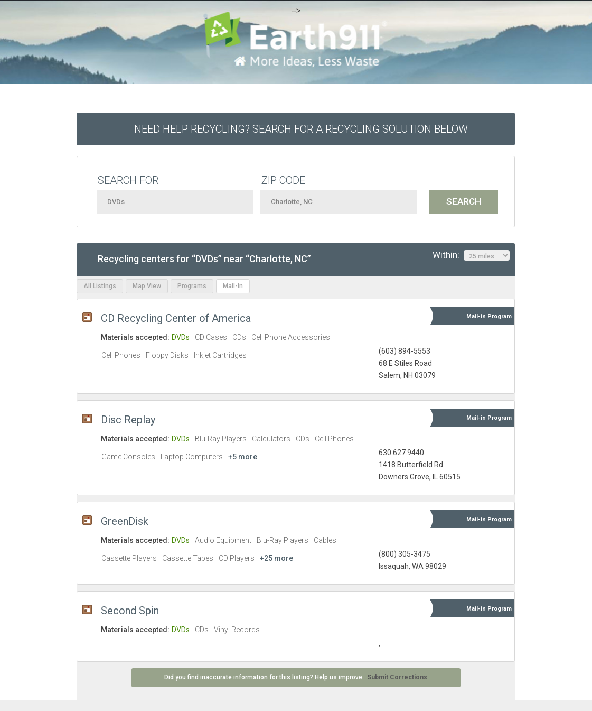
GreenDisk (124, 521)
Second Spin (130, 610)
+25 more (276, 558)
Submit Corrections (397, 677)
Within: (471, 255)
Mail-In (233, 286)
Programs (191, 286)
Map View (147, 286)
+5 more (242, 457)
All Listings (99, 286)
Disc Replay (128, 419)
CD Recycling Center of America (176, 318)
